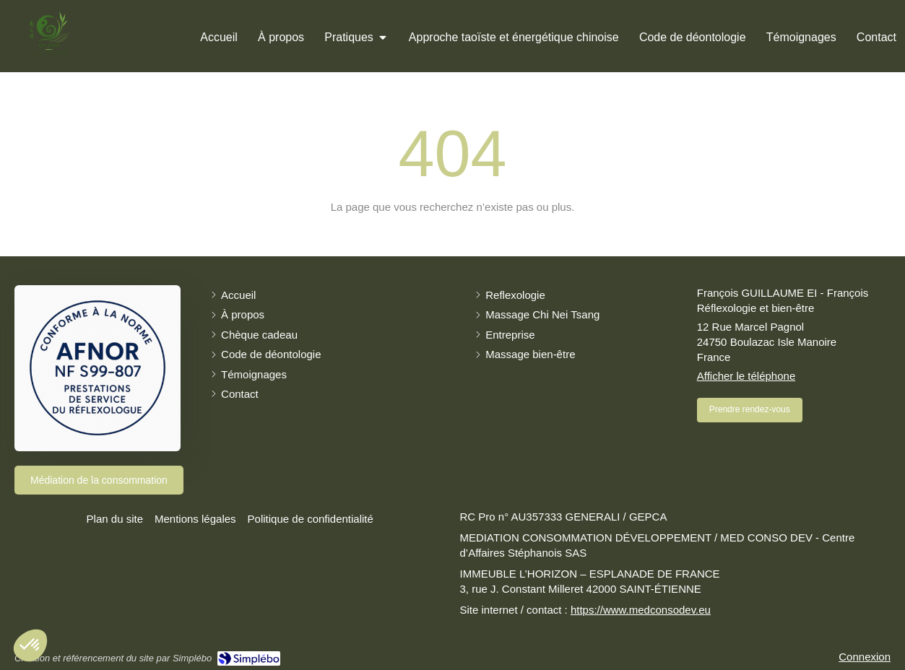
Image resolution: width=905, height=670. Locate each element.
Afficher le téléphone (746, 376)
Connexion (865, 657)
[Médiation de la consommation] (98, 480)
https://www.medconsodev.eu (641, 610)
